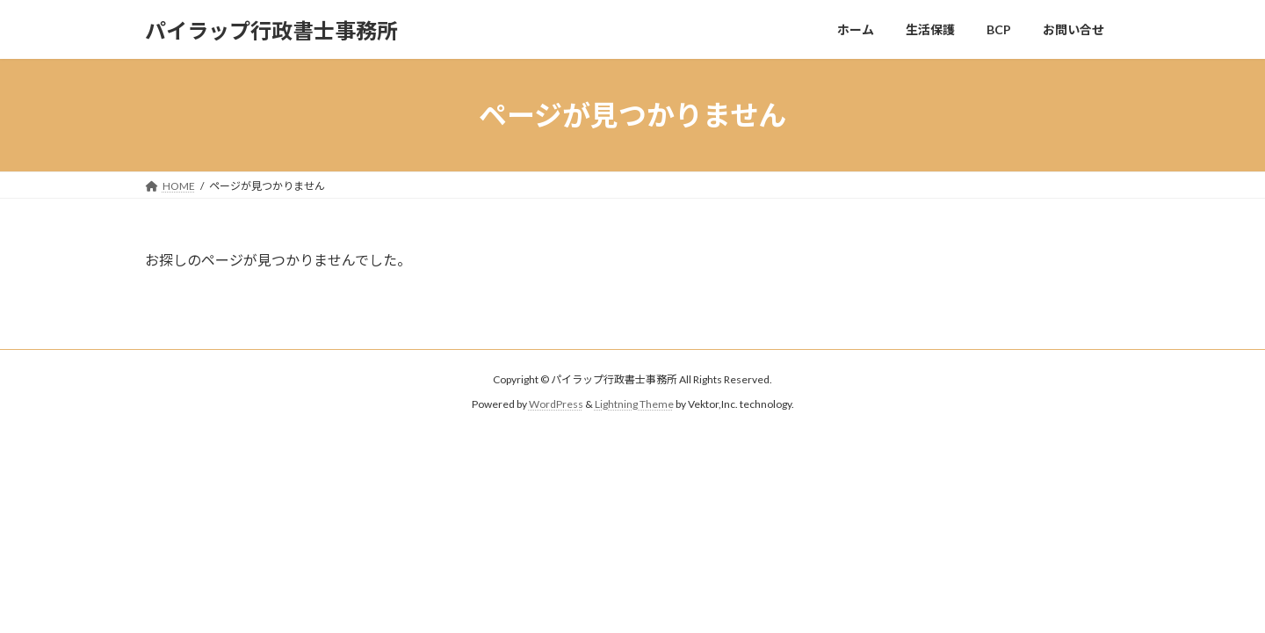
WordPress (556, 404)
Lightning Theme (634, 404)
